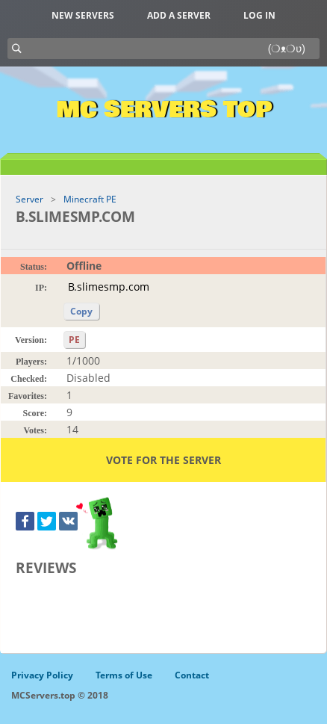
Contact (192, 675)
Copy (81, 311)
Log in (259, 15)
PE (74, 339)
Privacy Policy (42, 675)
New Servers (83, 15)
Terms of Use (124, 675)
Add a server (179, 15)
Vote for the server (163, 460)
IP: (41, 287)
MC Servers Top (164, 110)
